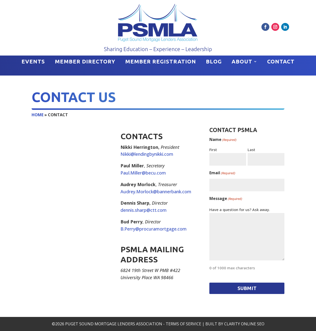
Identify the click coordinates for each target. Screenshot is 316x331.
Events (33, 62)
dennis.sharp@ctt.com (143, 210)
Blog (214, 62)
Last (251, 149)
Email (222, 173)
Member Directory (85, 62)
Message (225, 198)
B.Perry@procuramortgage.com (153, 229)
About (242, 62)
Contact (281, 62)
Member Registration (160, 62)
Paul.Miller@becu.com (143, 173)
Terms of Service (183, 324)
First (213, 149)
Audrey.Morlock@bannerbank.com (155, 192)
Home (37, 114)
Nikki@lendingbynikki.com (146, 154)
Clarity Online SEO (244, 324)
